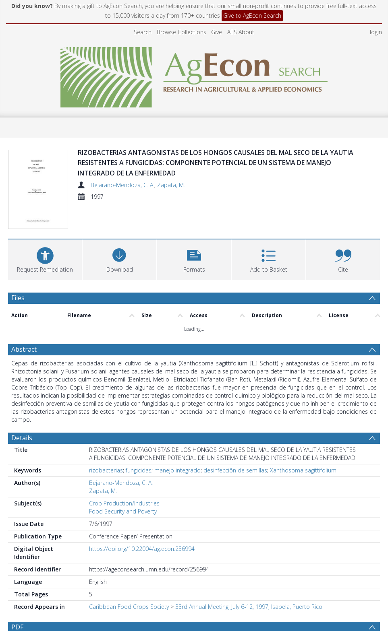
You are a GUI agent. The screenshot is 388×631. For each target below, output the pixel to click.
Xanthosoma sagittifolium (303, 470)
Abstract (24, 349)
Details (21, 437)
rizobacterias (106, 470)
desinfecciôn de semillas (235, 470)
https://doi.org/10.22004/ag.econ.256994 (142, 549)
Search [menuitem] (142, 32)
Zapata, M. (171, 185)
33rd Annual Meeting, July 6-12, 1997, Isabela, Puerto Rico (248, 606)
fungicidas (138, 470)
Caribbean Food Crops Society (129, 606)
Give (216, 32)
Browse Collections (181, 32)
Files (18, 297)
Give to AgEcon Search (252, 15)
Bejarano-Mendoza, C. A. (122, 185)
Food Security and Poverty (123, 511)
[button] (194, 258)
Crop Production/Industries (124, 503)
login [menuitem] (376, 32)
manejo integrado (177, 470)
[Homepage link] (194, 75)
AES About (240, 32)
